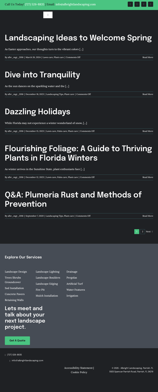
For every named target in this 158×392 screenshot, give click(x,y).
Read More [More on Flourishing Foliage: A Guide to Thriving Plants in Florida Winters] (148, 177)
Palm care (62, 131)
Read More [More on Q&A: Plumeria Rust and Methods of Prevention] (148, 216)
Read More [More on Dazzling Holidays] (148, 131)
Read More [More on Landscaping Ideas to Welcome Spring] (148, 57)
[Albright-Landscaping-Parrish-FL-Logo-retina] (21, 12)
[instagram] (143, 4)
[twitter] (137, 4)
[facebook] (130, 4)
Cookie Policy (79, 372)
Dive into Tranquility (42, 75)
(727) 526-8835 (34, 4)
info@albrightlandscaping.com (76, 4)
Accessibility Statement (78, 367)
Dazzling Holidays (37, 112)
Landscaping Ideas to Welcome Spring (78, 38)
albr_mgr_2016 (16, 57)
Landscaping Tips (54, 94)
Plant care (59, 57)
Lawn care (48, 57)
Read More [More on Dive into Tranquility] (148, 94)
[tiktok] (150, 4)
